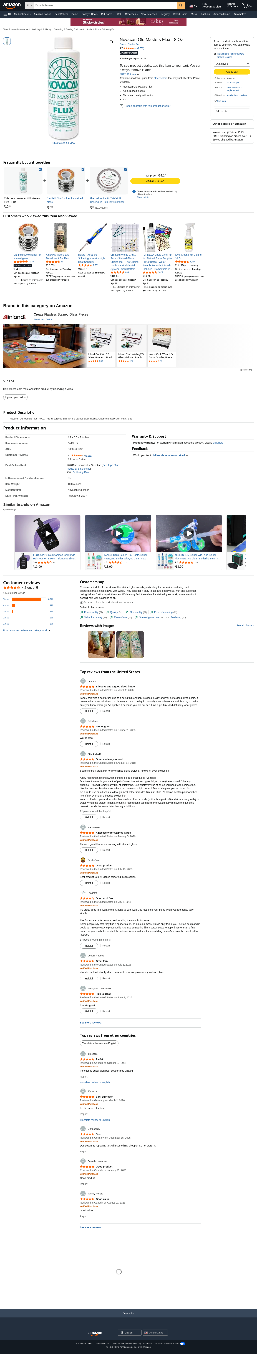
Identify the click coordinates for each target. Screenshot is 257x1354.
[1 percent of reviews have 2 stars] (28, 617)
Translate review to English (95, 1082)
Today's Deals (89, 14)
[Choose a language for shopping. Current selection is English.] (127, 1332)
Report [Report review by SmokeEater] (106, 882)
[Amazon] (12, 5)
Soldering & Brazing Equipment (69, 29)
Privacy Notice (102, 1343)
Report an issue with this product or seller (145, 105)
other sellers (160, 78)
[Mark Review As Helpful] (89, 711)
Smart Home (180, 14)
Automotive (239, 14)
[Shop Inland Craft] (43, 319)
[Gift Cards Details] (114, 14)
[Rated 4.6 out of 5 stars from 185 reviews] (198, 562)
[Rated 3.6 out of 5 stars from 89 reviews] (56, 562)
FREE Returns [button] (129, 74)
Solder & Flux (92, 29)
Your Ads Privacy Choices (166, 1343)
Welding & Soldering (42, 29)
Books (75, 14)
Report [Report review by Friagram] (106, 945)
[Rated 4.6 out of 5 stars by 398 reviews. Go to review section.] (101, 361)
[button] (7, 14)
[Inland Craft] (14, 316)
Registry (165, 14)
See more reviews (90, 1022)
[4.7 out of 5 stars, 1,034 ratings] (185, 261)
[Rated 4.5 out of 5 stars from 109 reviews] (127, 562)
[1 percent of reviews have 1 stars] (28, 623)
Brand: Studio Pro (130, 44)
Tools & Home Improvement (16, 29)
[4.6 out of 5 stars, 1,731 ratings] (88, 265)
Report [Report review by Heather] (106, 711)
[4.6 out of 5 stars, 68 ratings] (54, 261)
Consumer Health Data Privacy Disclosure (132, 1343)
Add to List (222, 111)
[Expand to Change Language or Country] (139, 1332)
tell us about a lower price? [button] (171, 455)
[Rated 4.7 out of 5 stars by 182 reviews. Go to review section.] (131, 361)
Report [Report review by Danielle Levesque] (83, 1183)
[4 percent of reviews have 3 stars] (28, 611)
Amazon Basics (42, 14)
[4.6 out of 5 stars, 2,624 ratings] (153, 272)
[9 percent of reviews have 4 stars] (28, 605)
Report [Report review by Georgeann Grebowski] (106, 1011)
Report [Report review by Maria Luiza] (83, 1151)
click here (218, 442)
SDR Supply (233, 82)
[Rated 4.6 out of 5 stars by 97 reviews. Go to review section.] (162, 361)
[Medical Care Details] (30, 14)
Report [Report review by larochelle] (83, 1076)
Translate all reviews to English (99, 1043)
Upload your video (15, 397)
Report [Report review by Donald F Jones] (106, 978)
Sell (119, 14)
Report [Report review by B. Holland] (106, 743)
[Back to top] (128, 1317)
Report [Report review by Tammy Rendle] (83, 1216)
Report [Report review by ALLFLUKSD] (106, 817)
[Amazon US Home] (95, 1334)
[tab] (91, 612)
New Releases (149, 14)
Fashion (205, 14)
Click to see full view (63, 143)
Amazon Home (221, 14)
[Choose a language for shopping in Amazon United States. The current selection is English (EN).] (193, 5)
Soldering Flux (108, 29)
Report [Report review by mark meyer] (106, 850)
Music (194, 14)
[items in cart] (247, 5)
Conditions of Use (84, 1343)
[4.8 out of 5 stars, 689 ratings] (119, 272)
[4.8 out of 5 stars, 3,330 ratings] (24, 261)
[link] (66, 180)
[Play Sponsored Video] (47, 534)
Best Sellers (61, 14)
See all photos (244, 625)
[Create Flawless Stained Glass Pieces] (61, 315)
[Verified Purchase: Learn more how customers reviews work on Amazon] (89, 693)
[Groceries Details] (137, 14)
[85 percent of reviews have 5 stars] (28, 599)
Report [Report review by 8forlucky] (83, 1114)
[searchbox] (105, 5)
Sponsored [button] (246, 369)
